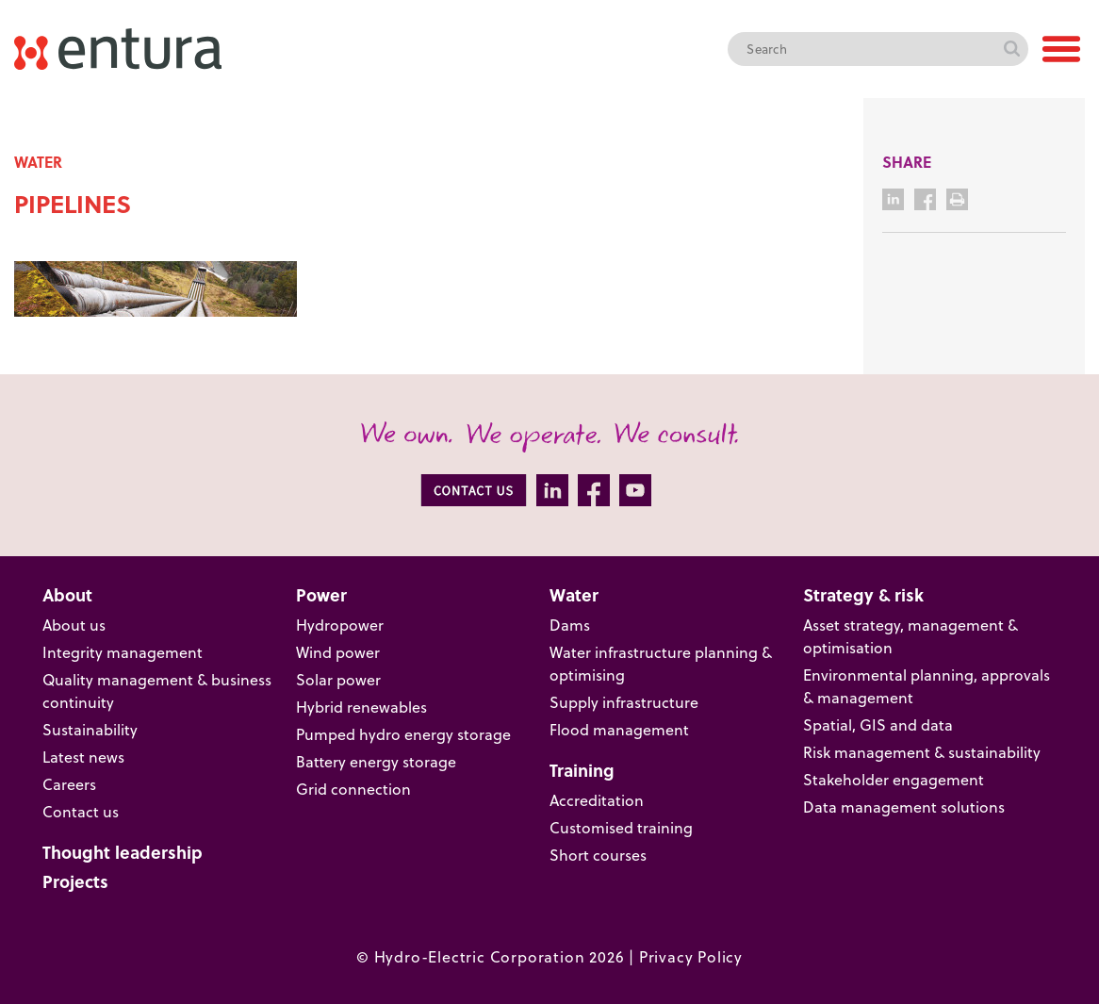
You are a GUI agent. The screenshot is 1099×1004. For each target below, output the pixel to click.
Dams (570, 624)
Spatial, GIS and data (878, 724)
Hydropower (340, 624)
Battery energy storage (376, 761)
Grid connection (353, 788)
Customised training (621, 827)
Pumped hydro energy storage (403, 734)
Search (1011, 49)
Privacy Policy (691, 956)
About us (74, 624)
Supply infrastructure (624, 702)
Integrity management (122, 652)
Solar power (338, 679)
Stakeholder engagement (893, 779)
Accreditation (597, 800)
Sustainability (90, 729)
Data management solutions (904, 806)
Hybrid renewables (361, 706)
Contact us (80, 811)
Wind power (338, 652)
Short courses (598, 854)
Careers (69, 784)
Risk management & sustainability (922, 752)
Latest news (83, 756)
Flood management (619, 729)
